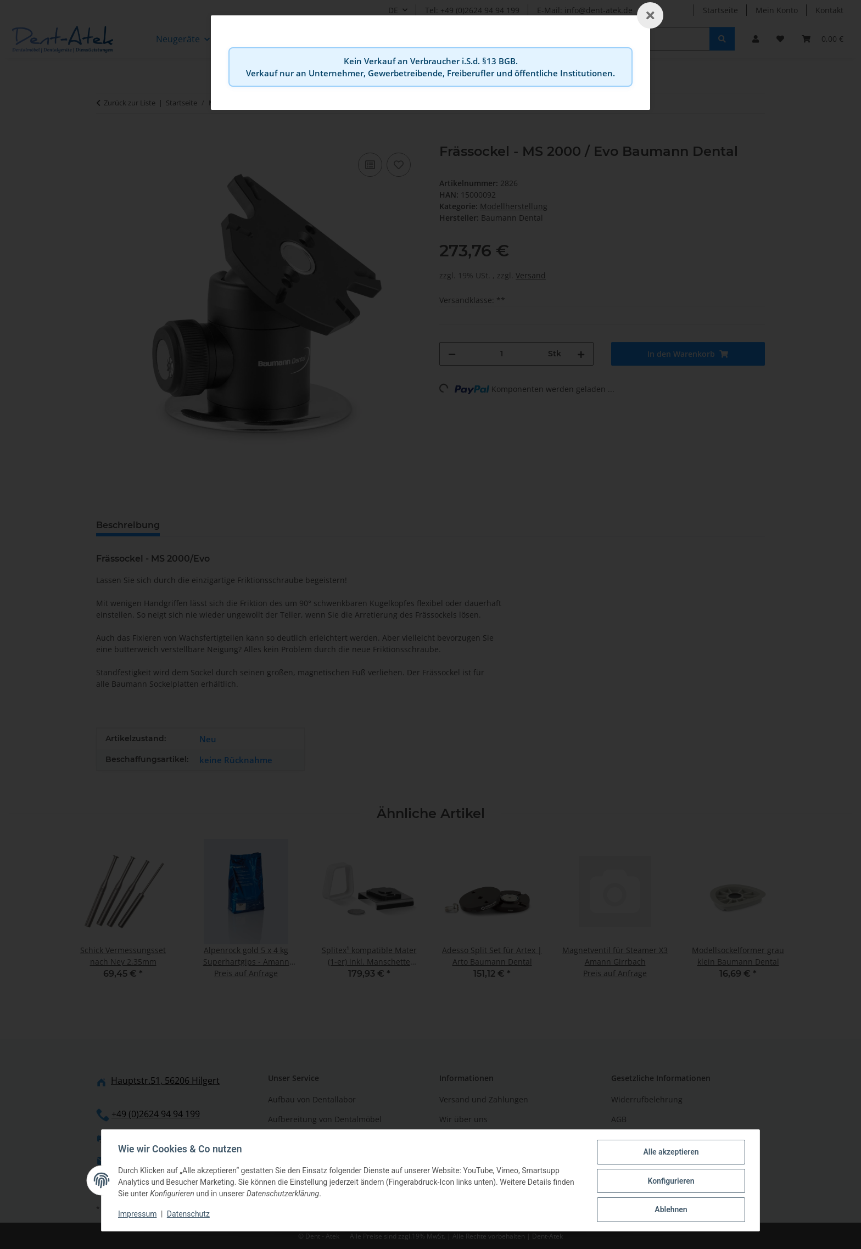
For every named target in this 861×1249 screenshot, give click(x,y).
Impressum (138, 1215)
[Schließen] (650, 15)
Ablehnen (669, 1210)
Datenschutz (189, 1215)
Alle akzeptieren (669, 1153)
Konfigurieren (669, 1181)
